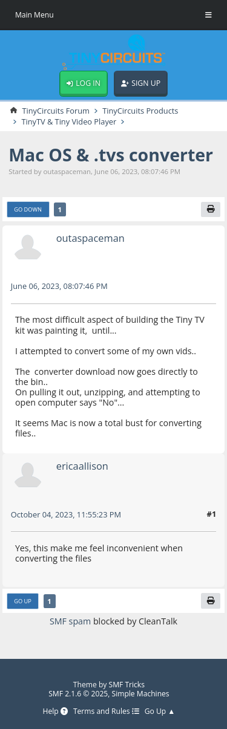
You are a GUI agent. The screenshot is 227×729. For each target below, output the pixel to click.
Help (54, 711)
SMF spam (70, 621)
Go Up (22, 601)
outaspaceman (90, 238)
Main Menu (34, 15)
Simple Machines (140, 693)
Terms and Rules (106, 711)
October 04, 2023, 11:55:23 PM (66, 514)
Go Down (28, 209)
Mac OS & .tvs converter (110, 154)
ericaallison (82, 466)
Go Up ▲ (160, 711)
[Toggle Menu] (208, 15)
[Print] (210, 210)
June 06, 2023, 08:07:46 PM (59, 286)
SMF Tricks (127, 684)
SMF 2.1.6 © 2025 (78, 693)
